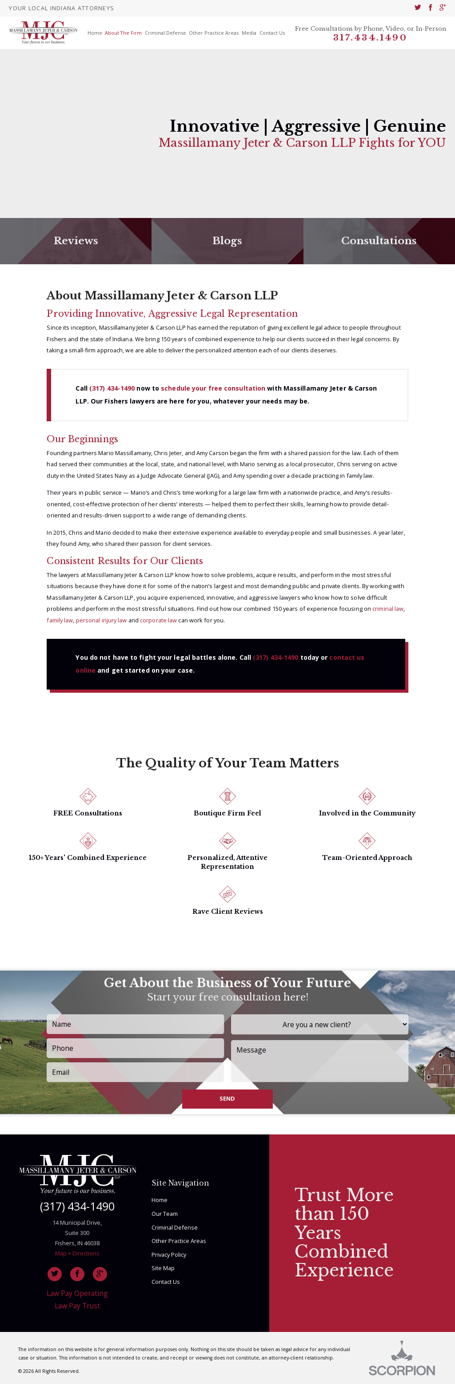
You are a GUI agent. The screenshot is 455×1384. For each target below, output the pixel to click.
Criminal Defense (175, 1227)
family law (60, 620)
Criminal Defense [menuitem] (165, 32)
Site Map (163, 1268)
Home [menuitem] (95, 32)
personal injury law (101, 620)
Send (227, 1098)
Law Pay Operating (77, 1293)
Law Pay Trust (77, 1306)
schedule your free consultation (213, 388)
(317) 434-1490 (112, 388)
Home (160, 1200)
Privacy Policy (169, 1255)
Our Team (165, 1214)
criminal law (387, 609)
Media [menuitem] (249, 32)
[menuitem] (418, 8)
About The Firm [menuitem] (123, 32)
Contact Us (166, 1282)
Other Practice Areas (179, 1241)
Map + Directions (77, 1253)
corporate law (158, 620)
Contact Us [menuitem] (272, 32)
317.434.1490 (370, 38)
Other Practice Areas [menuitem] (214, 32)
